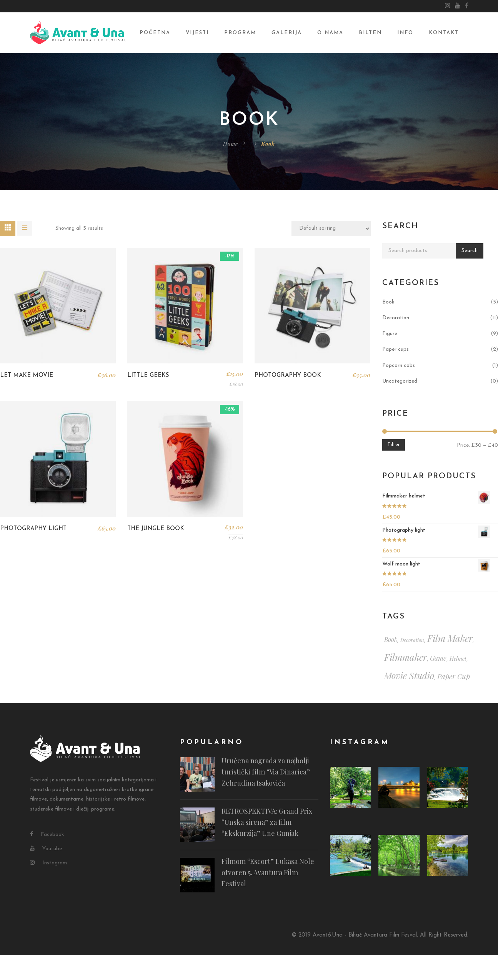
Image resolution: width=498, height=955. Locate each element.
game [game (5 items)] (438, 657)
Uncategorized (399, 381)
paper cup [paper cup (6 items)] (453, 676)
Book (388, 302)
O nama (330, 32)
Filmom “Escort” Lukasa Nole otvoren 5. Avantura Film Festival (268, 872)
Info (405, 32)
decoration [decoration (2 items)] (412, 640)
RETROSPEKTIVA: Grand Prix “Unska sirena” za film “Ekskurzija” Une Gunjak (267, 822)
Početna (155, 32)
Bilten (370, 32)
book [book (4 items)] (390, 639)
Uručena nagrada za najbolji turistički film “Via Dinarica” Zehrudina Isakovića (266, 772)
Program (240, 32)
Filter (393, 445)
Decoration (395, 318)
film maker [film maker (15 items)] (450, 638)
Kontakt (444, 32)
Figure (389, 334)
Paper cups (395, 349)
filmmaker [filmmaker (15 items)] (405, 657)
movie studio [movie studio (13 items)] (409, 675)
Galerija (286, 32)
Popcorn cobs (398, 365)
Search (469, 251)
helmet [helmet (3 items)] (458, 658)
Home (230, 144)
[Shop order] (331, 228)
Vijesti (197, 32)
